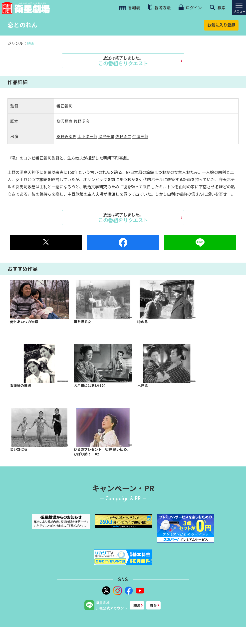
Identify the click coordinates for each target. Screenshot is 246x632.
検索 (218, 8)
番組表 (129, 8)
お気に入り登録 (221, 25)
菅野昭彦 (81, 121)
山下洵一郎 (87, 136)
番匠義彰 (64, 106)
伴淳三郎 (140, 136)
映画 (30, 43)
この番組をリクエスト (123, 61)
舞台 (153, 605)
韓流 (136, 605)
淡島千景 (106, 136)
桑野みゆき (66, 136)
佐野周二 (123, 136)
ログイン (190, 8)
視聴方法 (159, 7)
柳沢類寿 (64, 121)
